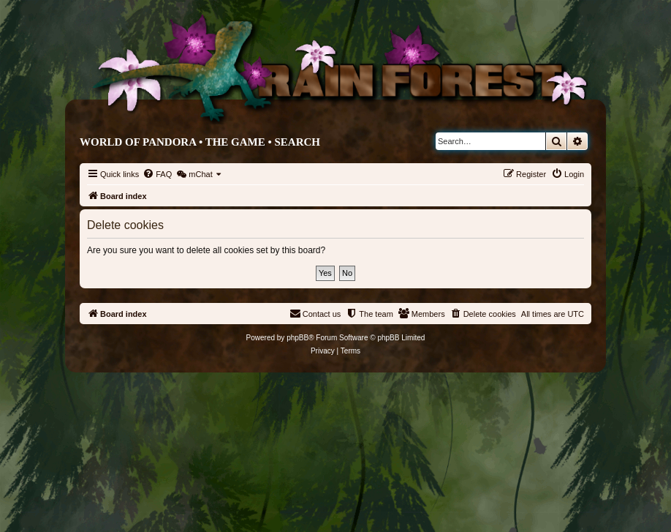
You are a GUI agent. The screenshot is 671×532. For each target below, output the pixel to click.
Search (297, 142)
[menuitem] (157, 174)
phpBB (297, 338)
